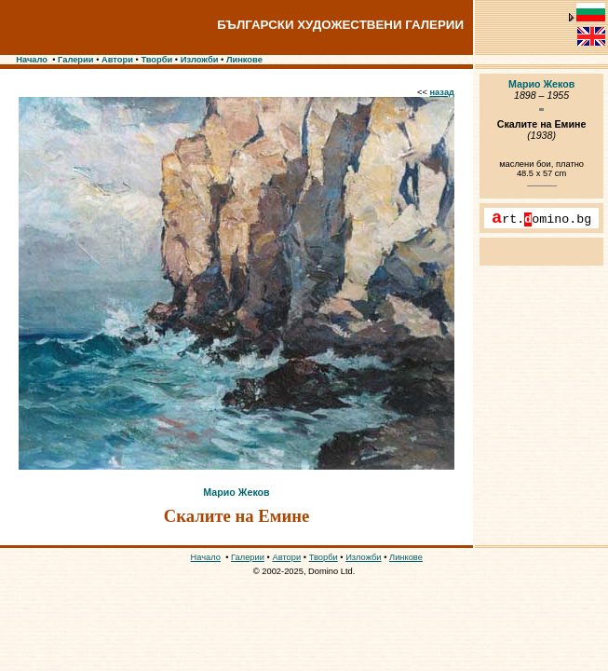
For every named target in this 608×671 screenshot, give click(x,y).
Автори (117, 59)
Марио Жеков (236, 492)
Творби (156, 59)
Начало (31, 59)
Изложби (200, 59)
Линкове (244, 59)
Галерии (76, 59)
